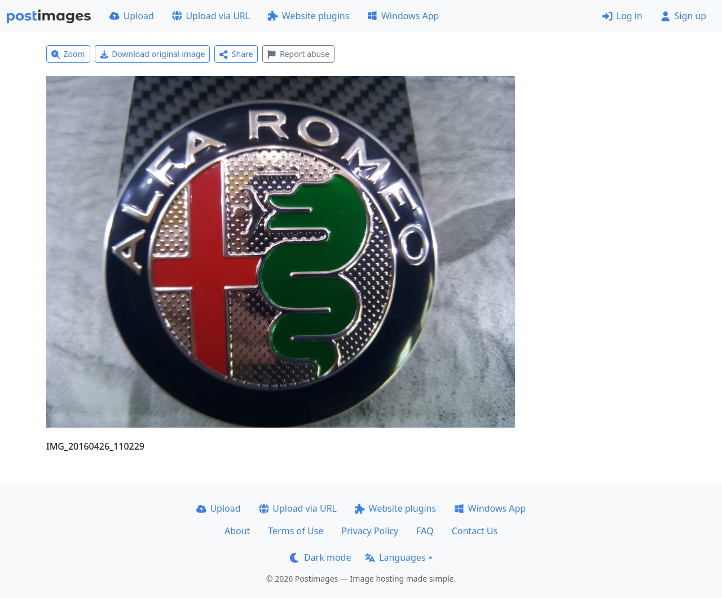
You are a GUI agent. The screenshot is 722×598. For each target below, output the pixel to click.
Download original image (152, 54)
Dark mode (320, 557)
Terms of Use (295, 531)
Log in (622, 16)
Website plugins (308, 16)
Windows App (403, 16)
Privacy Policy (369, 531)
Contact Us (475, 531)
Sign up (683, 16)
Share (236, 54)
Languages (395, 557)
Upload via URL (211, 16)
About (237, 531)
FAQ (424, 531)
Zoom (68, 54)
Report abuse (298, 54)
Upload (131, 16)
